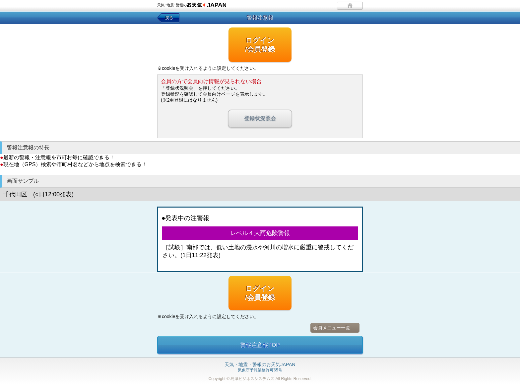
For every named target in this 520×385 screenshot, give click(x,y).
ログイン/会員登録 (260, 44)
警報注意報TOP (260, 345)
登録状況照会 (260, 118)
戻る (169, 18)
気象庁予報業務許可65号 (260, 367)
